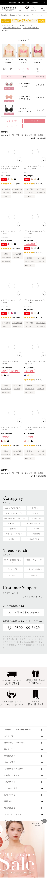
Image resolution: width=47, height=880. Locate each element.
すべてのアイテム (32, 539)
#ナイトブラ (12, 569)
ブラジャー (31, 25)
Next (45, 2)
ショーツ (35, 529)
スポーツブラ (37, 518)
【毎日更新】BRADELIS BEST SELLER (23, 2)
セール (39, 15)
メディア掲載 (30, 244)
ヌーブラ (11, 523)
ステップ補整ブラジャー (12, 28)
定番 (6, 196)
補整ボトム (14, 529)
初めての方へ (15, 15)
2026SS (6, 385)
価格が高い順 (30, 135)
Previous (2, 2)
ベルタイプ (34, 121)
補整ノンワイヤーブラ (14, 513)
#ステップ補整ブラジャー (12, 561)
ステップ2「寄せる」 (31, 28)
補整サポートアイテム (14, 534)
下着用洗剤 (36, 534)
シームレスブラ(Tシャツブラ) (15, 518)
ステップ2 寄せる (17, 189)
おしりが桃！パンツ (32, 523)
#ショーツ (13, 575)
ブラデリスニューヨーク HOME (13, 25)
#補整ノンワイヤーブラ (34, 560)
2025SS (6, 254)
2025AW (6, 451)
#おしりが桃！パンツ (34, 569)
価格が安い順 (17, 135)
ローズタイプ (12, 126)
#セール (34, 575)
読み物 (4, 15)
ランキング (28, 15)
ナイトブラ (36, 513)
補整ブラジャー (35, 508)
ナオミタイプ (12, 121)
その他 (11, 539)
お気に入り (34, 10)
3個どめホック (17, 192)
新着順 (40, 135)
